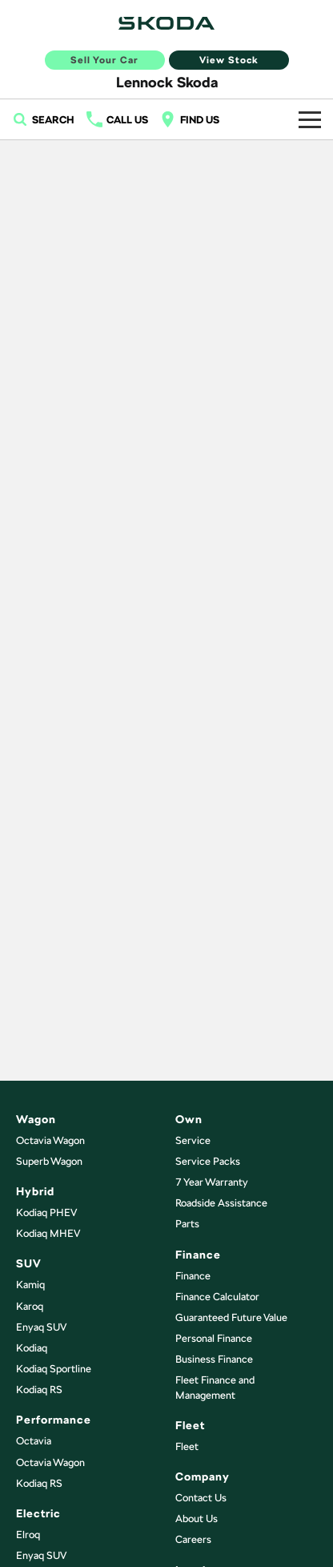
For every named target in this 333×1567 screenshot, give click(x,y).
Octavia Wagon (50, 1140)
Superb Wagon (49, 1161)
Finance (193, 1276)
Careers (193, 1539)
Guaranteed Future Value (231, 1317)
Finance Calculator (217, 1297)
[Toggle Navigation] (310, 119)
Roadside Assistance (221, 1203)
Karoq (29, 1306)
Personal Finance (213, 1338)
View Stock (229, 60)
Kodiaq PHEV (46, 1212)
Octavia (33, 1441)
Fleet (187, 1446)
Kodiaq (31, 1348)
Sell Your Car (104, 60)
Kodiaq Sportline (53, 1369)
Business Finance (214, 1359)
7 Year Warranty (211, 1182)
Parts (187, 1224)
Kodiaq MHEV (48, 1233)
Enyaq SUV (41, 1327)
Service (193, 1140)
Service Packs (207, 1161)
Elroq (28, 1535)
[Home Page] (166, 23)
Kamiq (30, 1285)
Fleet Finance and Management (215, 1387)
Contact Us (201, 1498)
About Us (196, 1519)
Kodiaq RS (39, 1390)
